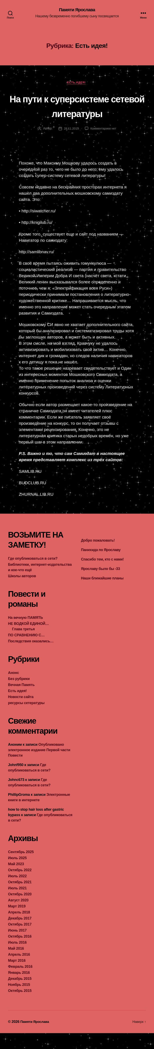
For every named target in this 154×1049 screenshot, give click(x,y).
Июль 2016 (17, 958)
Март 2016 (16, 976)
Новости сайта (20, 713)
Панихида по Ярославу (101, 566)
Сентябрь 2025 (21, 868)
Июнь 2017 (17, 946)
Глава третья (23, 645)
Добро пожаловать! (98, 556)
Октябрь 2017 (19, 940)
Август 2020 (18, 916)
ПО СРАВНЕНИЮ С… (26, 651)
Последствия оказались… (31, 657)
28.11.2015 (70, 144)
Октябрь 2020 (19, 910)
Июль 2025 (17, 874)
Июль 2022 (17, 892)
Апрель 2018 (19, 928)
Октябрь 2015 (19, 1007)
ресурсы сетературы (26, 719)
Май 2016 (16, 964)
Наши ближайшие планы (102, 594)
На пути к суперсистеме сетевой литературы (77, 114)
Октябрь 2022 (19, 886)
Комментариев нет (103, 144)
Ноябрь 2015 (19, 1001)
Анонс (13, 689)
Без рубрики (19, 695)
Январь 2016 (19, 988)
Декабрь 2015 (19, 994)
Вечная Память (21, 701)
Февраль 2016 (20, 982)
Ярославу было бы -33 (100, 585)
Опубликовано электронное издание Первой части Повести (39, 765)
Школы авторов (22, 592)
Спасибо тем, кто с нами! (102, 575)
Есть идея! (77, 83)
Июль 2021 (17, 904)
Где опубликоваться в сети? (33, 574)
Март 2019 (16, 922)
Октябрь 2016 (19, 952)
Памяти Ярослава (77, 10)
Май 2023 (16, 880)
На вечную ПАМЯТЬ (25, 633)
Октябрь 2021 (19, 898)
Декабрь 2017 (19, 934)
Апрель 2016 (19, 970)
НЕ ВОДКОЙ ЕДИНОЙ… (28, 640)
